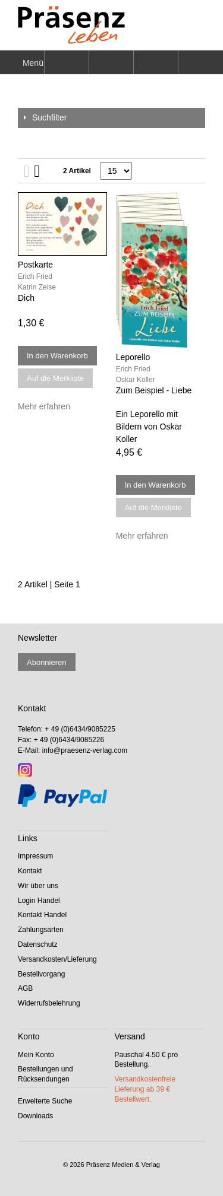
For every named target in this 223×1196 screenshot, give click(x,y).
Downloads (35, 1116)
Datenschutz (38, 944)
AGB (25, 988)
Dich (26, 298)
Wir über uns (38, 886)
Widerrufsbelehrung (49, 1003)
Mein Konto (36, 1055)
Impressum (35, 856)
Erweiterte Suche (45, 1101)
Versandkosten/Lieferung (57, 959)
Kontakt (30, 871)
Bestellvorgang (41, 974)
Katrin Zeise (37, 287)
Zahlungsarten (41, 929)
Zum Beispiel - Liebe (154, 390)
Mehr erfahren (44, 406)
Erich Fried (35, 276)
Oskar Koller (135, 380)
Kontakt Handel (42, 915)
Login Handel (39, 900)
